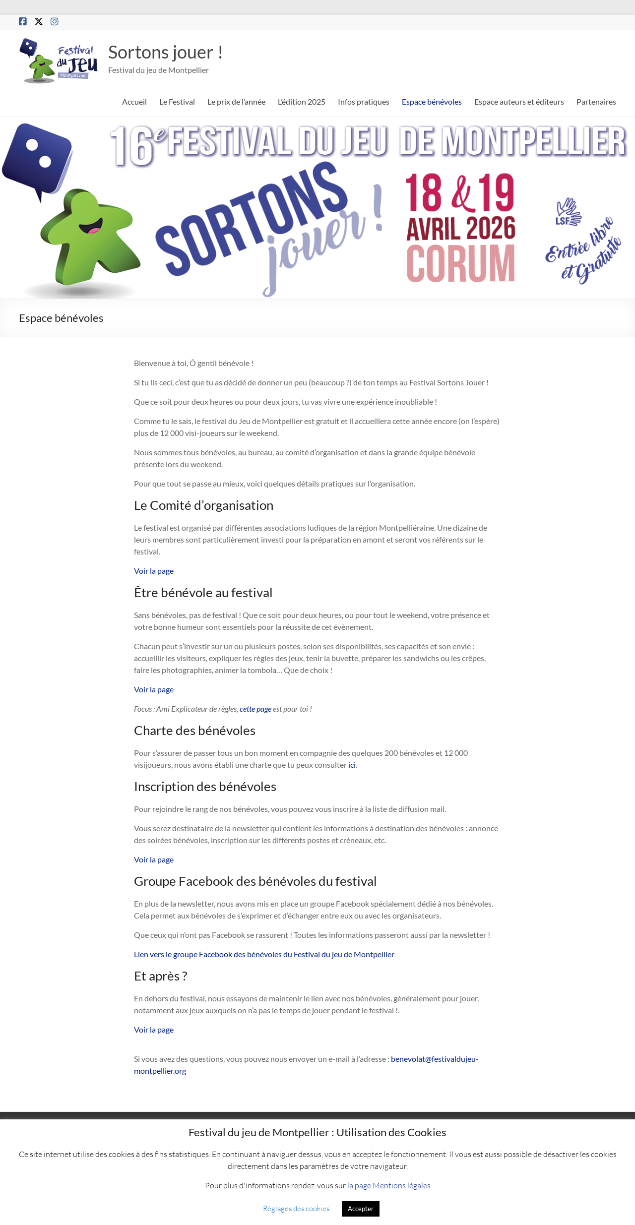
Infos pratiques (363, 101)
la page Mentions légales (389, 1185)
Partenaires (596, 101)
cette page (255, 708)
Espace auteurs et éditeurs (519, 101)
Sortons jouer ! (165, 51)
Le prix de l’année (236, 101)
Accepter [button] (361, 1209)
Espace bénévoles (432, 101)
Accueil (134, 101)
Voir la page (154, 570)
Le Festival (177, 101)
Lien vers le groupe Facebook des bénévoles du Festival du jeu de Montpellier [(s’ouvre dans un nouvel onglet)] (264, 954)
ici (351, 764)
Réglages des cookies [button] (296, 1208)
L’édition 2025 (301, 101)
